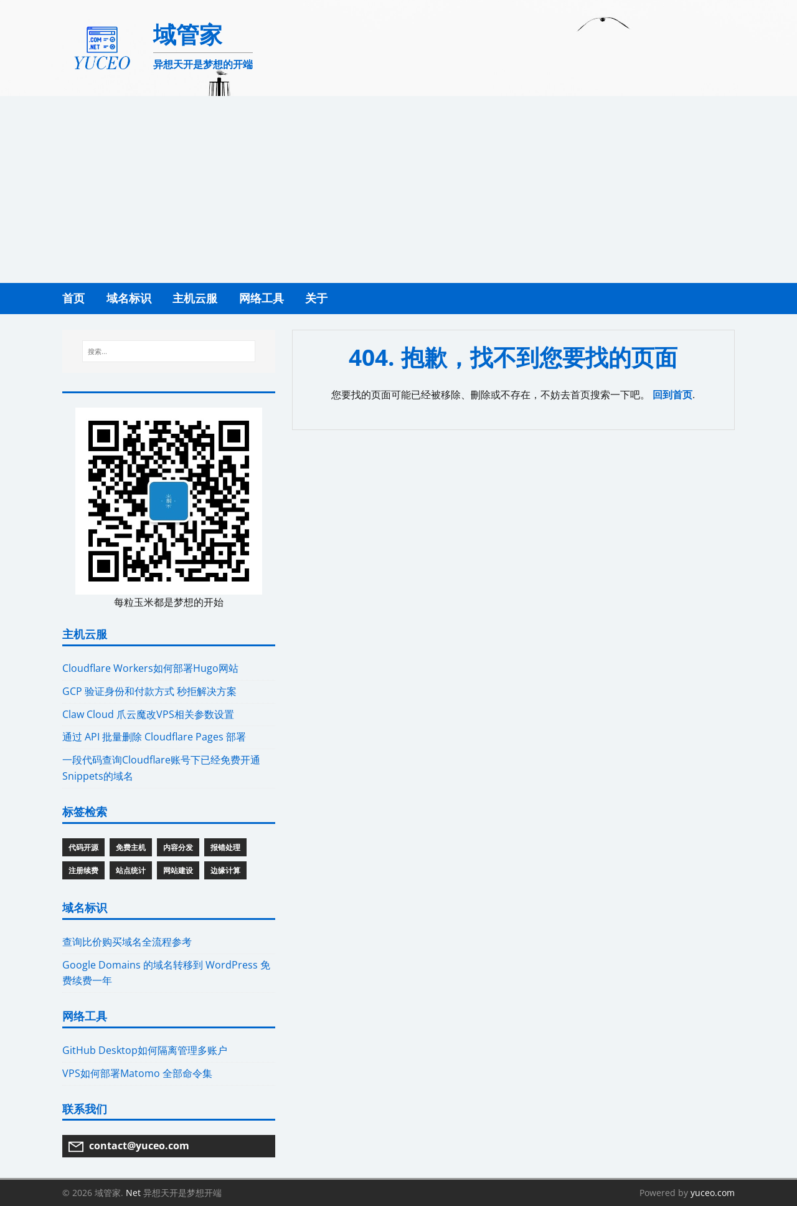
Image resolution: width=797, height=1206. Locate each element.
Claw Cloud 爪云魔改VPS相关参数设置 (148, 714)
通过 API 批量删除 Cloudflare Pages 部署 (154, 737)
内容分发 (178, 847)
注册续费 (83, 870)
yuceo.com (713, 1193)
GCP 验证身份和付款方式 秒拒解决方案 (149, 691)
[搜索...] (168, 351)
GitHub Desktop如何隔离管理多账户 (144, 1050)
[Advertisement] (398, 189)
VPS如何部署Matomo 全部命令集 (137, 1073)
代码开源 (83, 847)
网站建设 (178, 870)
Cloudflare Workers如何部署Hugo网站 (150, 668)
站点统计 (131, 870)
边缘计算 (225, 870)
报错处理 (225, 847)
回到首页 (672, 394)
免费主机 (131, 847)
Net (133, 1193)
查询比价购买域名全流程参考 (127, 942)
